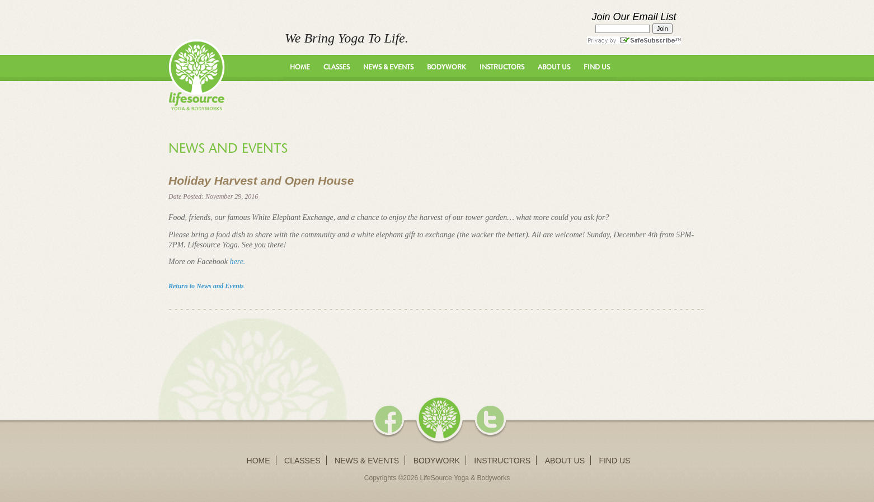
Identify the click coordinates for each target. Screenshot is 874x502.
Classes (336, 67)
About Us (554, 67)
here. (238, 261)
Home (300, 67)
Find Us (597, 67)
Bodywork (446, 67)
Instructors (502, 67)
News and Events (228, 148)
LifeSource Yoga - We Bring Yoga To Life (196, 74)
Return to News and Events (206, 286)
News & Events (388, 67)
